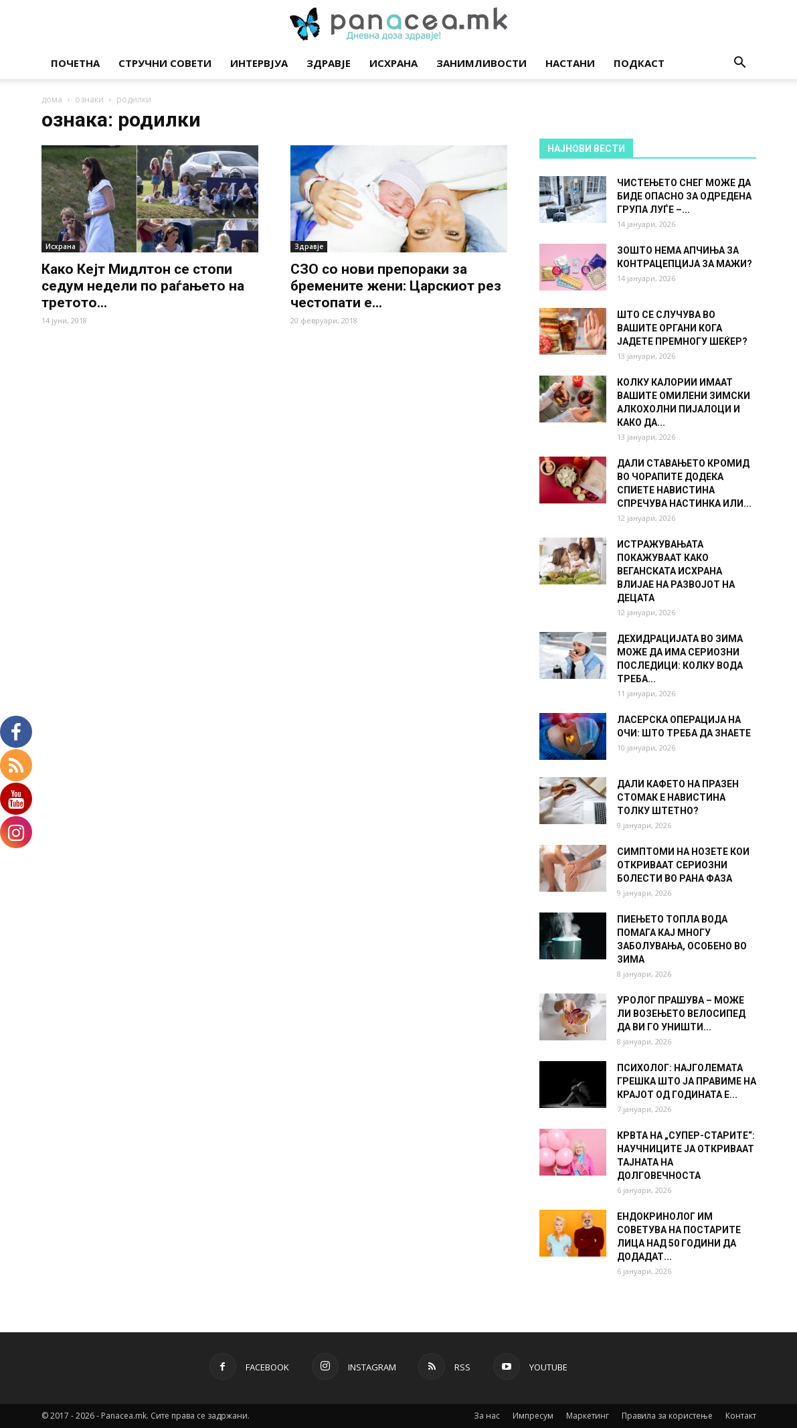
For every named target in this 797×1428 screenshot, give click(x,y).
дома (51, 99)
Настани (570, 63)
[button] (740, 64)
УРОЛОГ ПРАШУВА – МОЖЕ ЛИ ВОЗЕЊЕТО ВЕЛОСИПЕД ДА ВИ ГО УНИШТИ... (681, 1013)
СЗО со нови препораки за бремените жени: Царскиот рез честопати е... (395, 286)
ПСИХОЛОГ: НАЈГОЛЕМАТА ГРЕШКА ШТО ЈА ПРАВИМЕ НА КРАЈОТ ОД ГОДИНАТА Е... (686, 1081)
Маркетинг (587, 1415)
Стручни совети (164, 63)
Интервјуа (259, 63)
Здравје (328, 63)
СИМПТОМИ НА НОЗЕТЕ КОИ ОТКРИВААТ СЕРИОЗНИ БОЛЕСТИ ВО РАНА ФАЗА (683, 865)
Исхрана (393, 63)
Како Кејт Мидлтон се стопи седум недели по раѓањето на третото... (142, 286)
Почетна (75, 63)
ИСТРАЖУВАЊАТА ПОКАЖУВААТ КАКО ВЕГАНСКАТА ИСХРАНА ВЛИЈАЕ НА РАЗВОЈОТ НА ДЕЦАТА (676, 571)
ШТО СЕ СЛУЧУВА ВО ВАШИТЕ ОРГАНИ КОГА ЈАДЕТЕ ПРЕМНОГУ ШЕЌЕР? (682, 328)
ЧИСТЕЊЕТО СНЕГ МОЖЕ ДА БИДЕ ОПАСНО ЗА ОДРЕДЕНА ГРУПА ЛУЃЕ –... (684, 196)
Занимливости (481, 63)
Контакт (740, 1415)
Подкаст (639, 63)
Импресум (533, 1415)
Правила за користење (667, 1415)
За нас (487, 1415)
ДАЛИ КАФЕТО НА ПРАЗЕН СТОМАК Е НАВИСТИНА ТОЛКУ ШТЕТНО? (678, 797)
